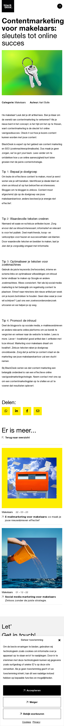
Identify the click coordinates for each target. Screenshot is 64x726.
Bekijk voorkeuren (33, 713)
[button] (59, 639)
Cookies (26, 722)
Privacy (36, 722)
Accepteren (34, 690)
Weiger (34, 702)
